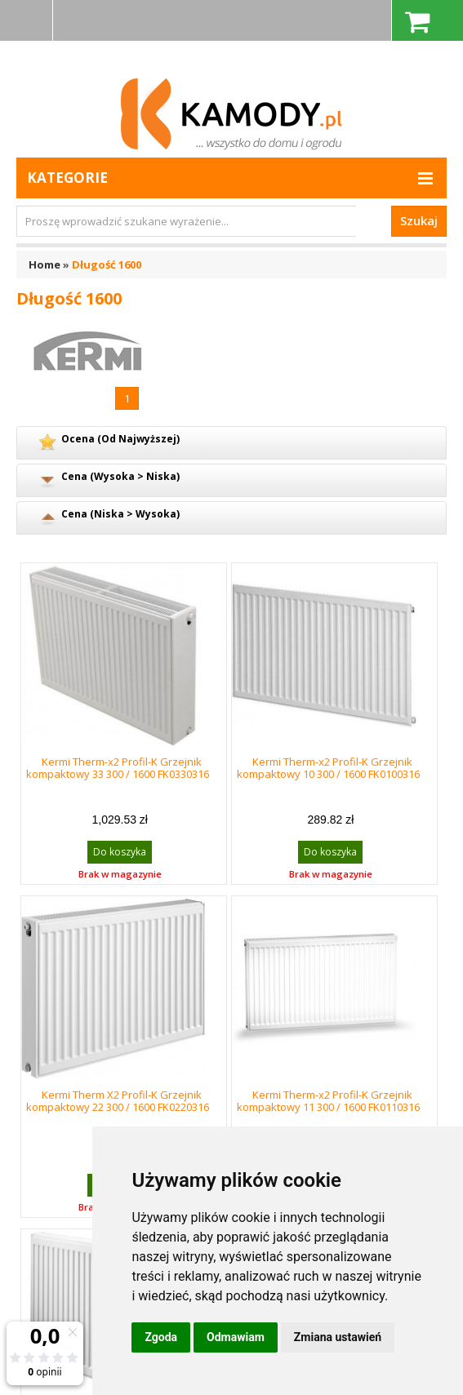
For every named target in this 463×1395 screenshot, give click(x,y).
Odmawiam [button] (236, 1337)
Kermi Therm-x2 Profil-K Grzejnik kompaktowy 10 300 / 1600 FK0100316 (328, 767)
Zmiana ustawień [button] (337, 1337)
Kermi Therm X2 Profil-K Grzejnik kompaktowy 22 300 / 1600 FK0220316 (117, 1100)
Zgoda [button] (161, 1337)
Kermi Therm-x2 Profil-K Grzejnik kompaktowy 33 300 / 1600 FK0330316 (117, 767)
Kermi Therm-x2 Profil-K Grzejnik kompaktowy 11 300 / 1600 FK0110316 (328, 1100)
